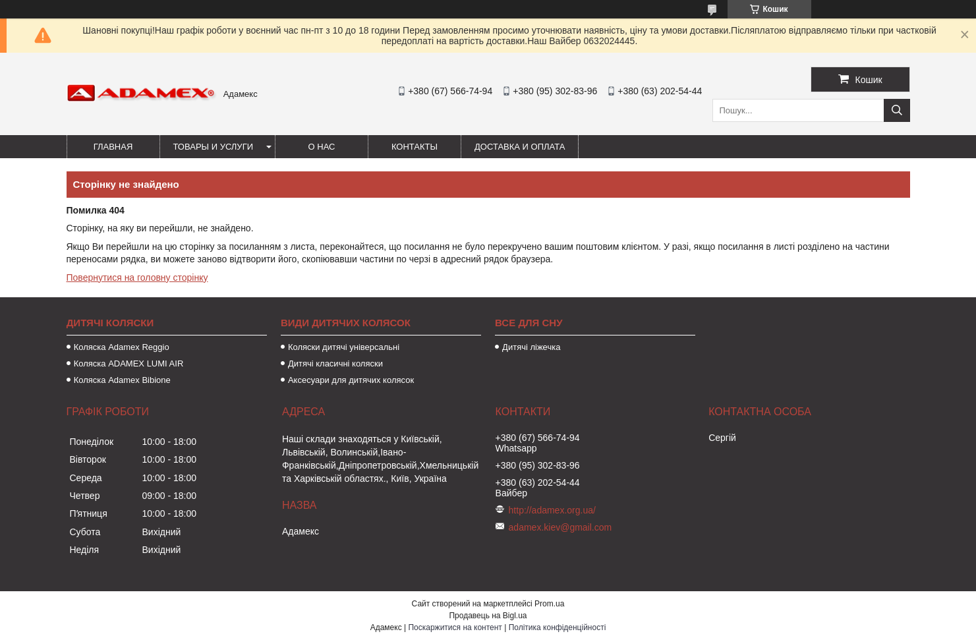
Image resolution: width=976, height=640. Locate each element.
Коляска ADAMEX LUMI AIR (129, 363)
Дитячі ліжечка (531, 347)
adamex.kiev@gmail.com (560, 527)
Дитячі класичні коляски (335, 363)
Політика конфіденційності (557, 627)
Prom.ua (549, 603)
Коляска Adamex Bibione (122, 380)
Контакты (414, 147)
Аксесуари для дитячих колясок (351, 380)
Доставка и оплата (519, 147)
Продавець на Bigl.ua (488, 615)
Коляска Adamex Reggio (121, 347)
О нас (321, 147)
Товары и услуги (213, 147)
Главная (113, 147)
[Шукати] (897, 110)
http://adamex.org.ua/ (552, 510)
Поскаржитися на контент (455, 627)
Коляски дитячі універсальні (343, 347)
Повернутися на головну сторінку (137, 277)
